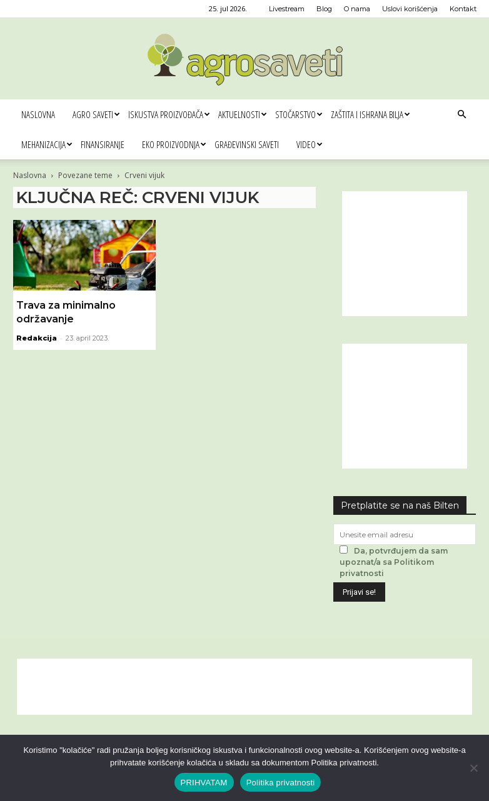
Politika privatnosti (280, 782)
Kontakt (463, 8)
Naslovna (38, 114)
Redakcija (36, 338)
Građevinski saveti (246, 144)
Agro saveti (96, 114)
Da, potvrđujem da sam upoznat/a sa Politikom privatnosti (394, 562)
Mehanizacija (46, 144)
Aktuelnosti (242, 114)
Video (309, 144)
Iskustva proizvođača (168, 114)
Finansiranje (102, 144)
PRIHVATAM (204, 782)
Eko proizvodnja (174, 144)
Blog (324, 8)
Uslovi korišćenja (410, 8)
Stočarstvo (298, 114)
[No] (473, 768)
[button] (461, 115)
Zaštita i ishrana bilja (370, 114)
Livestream (287, 8)
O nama (357, 8)
